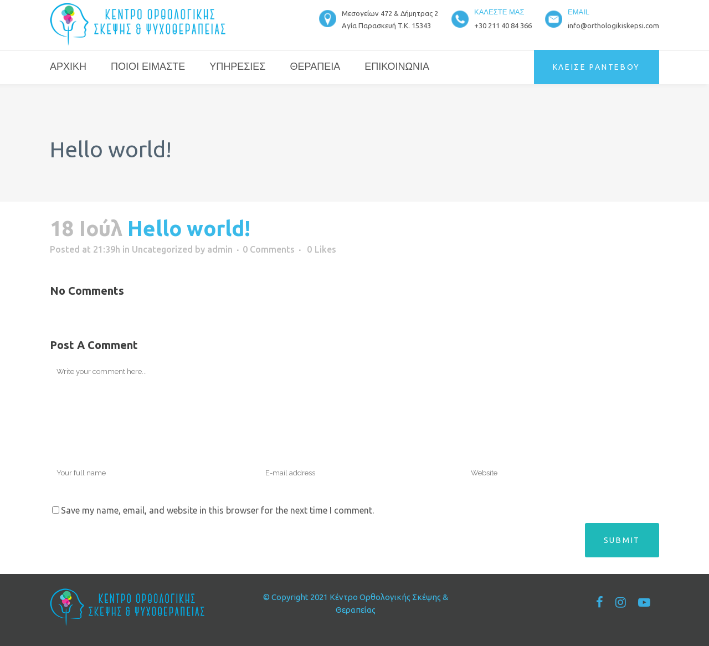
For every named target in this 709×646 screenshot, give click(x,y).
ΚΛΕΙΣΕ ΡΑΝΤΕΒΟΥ (597, 67)
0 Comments (269, 249)
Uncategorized (162, 249)
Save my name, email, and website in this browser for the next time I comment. (217, 510)
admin (220, 249)
